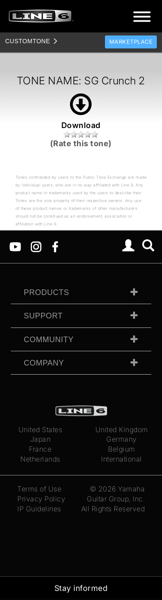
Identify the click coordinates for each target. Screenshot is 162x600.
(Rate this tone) (81, 143)
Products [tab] (46, 292)
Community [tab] (49, 339)
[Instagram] (36, 246)
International (121, 459)
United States (41, 429)
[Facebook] (55, 246)
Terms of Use (39, 488)
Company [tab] (44, 363)
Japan (40, 439)
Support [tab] (43, 315)
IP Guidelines (39, 508)
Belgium (121, 449)
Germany (121, 439)
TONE (27, 41)
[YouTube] (15, 246)
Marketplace (131, 42)
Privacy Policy (41, 498)
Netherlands (40, 459)
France (40, 449)
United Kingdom (121, 429)
